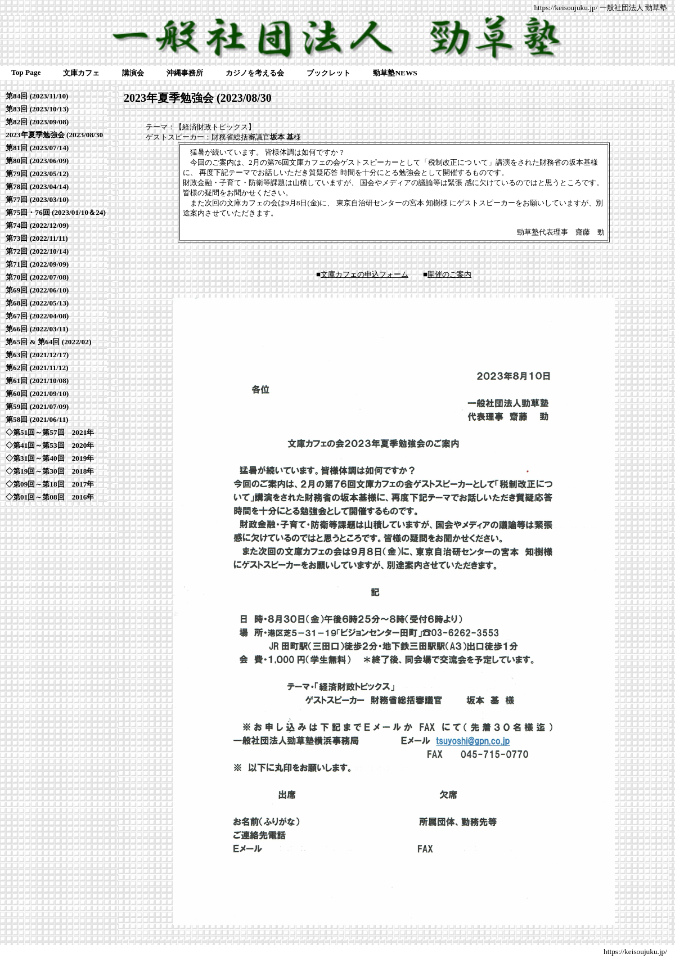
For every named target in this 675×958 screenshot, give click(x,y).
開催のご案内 (449, 274)
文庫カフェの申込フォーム (364, 274)
